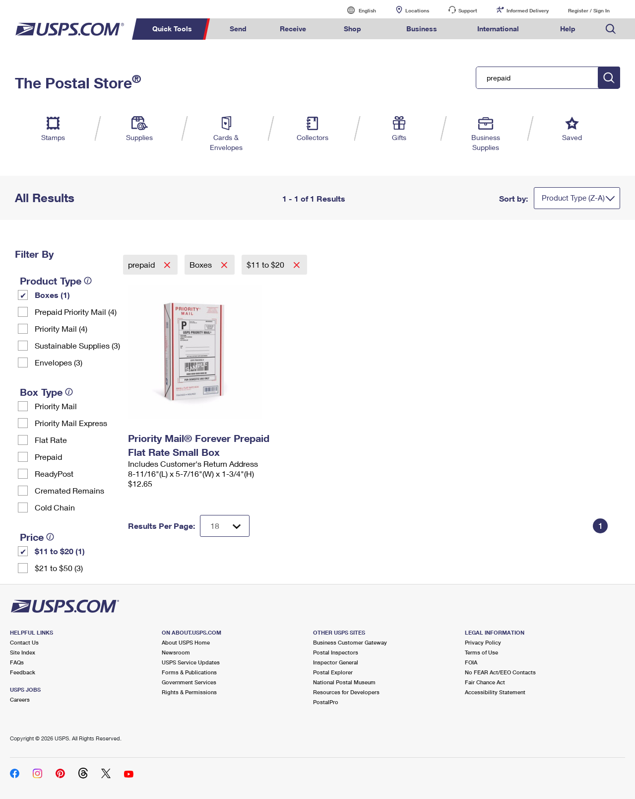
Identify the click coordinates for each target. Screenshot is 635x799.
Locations (417, 10)
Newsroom (176, 652)
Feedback (22, 672)
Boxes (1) (52, 294)
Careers (20, 699)
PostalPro (325, 702)
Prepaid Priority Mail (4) (76, 311)
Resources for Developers (346, 692)
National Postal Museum (344, 682)
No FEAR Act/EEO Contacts (500, 672)
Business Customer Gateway (350, 642)
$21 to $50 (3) (59, 568)
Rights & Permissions (189, 692)
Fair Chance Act (485, 682)
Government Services (189, 682)
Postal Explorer (333, 672)
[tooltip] (88, 281)
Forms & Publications (189, 672)
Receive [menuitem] (293, 28)
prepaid (142, 264)
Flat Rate (51, 439)
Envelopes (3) (58, 362)
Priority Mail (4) (61, 328)
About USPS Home (186, 642)
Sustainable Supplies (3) (77, 345)
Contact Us (24, 642)
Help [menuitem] (567, 28)
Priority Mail (56, 406)
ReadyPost (54, 473)
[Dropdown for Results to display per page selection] (225, 526)
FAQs (17, 662)
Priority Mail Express (71, 423)
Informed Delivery (528, 10)
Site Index (22, 652)
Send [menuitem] (238, 28)
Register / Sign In (589, 10)
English (357, 10)
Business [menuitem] (421, 28)
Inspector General (335, 662)
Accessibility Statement (495, 692)
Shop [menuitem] (352, 28)
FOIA (471, 662)
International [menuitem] (498, 28)
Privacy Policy (483, 642)
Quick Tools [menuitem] (172, 28)
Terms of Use (481, 652)
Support (467, 10)
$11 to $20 (266, 264)
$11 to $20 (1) (60, 551)
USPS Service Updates (191, 662)
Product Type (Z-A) (573, 197)
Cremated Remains (69, 490)
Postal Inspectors (335, 652)
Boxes (202, 264)
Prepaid (48, 456)
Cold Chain (55, 507)
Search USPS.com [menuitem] (610, 29)
